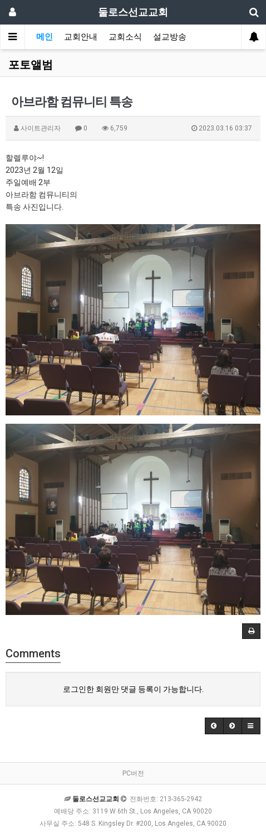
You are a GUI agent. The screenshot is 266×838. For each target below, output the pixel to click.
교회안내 (80, 37)
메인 (44, 37)
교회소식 (125, 37)
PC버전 (133, 773)
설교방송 (169, 37)
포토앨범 (30, 64)
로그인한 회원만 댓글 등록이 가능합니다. (133, 689)
